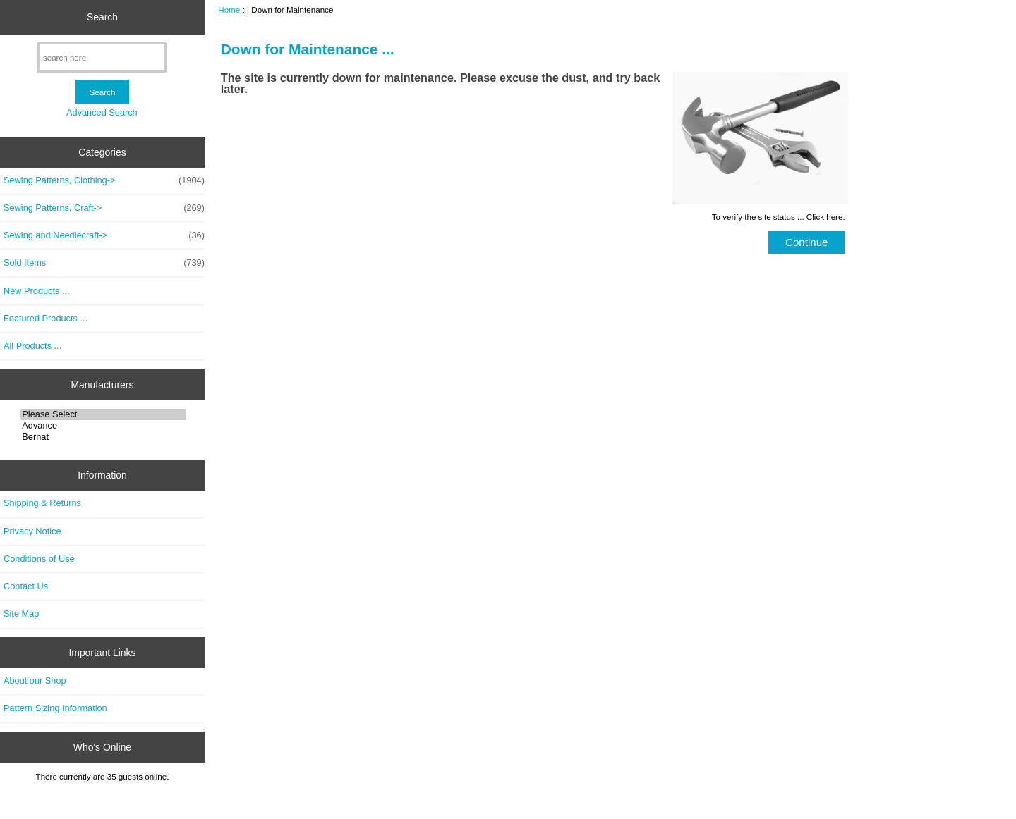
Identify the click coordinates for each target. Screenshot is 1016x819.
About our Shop (35, 680)
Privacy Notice (32, 531)
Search (102, 17)
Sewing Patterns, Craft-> (104, 208)
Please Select (103, 414)
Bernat (103, 437)
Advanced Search (102, 112)
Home (229, 9)
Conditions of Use (39, 558)
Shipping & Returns (42, 503)
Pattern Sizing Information (55, 708)
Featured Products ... (45, 318)
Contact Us (26, 586)
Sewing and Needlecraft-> (104, 235)
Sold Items (104, 263)
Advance (103, 425)
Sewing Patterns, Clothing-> (104, 180)
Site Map (21, 613)
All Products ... (32, 345)
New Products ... (37, 290)
